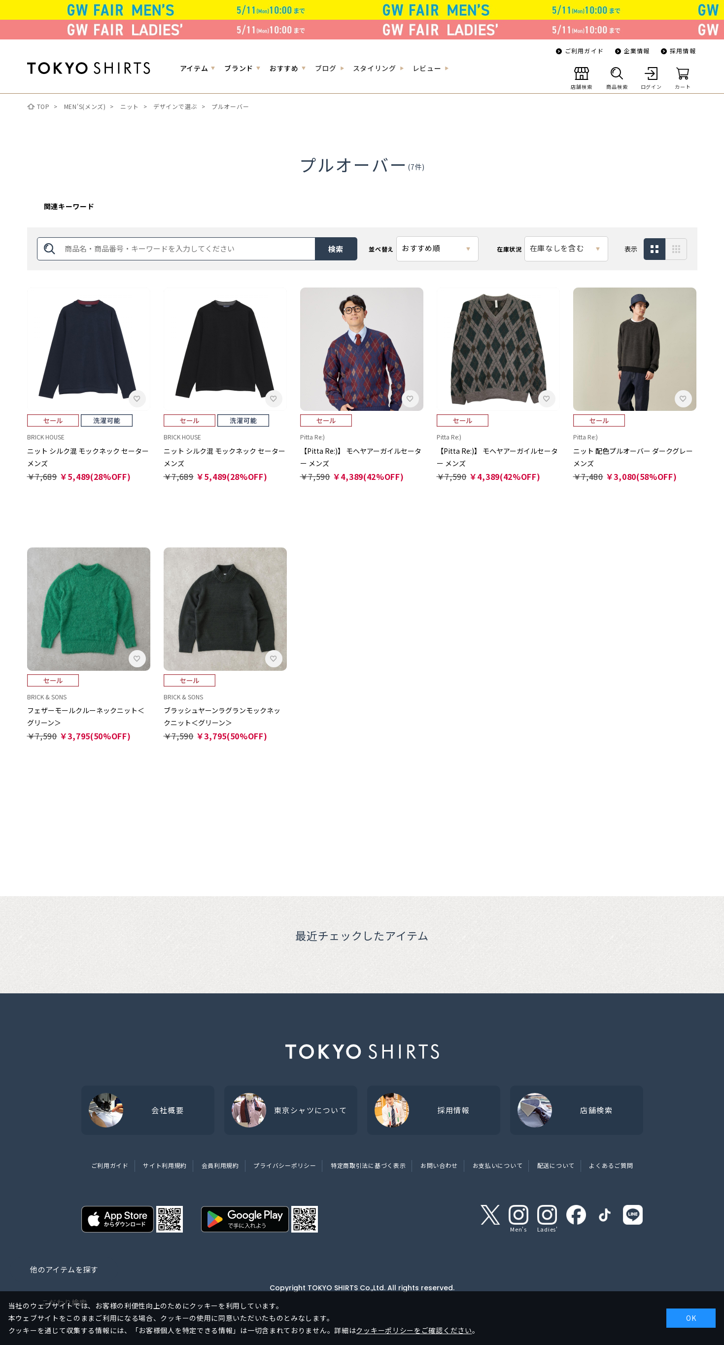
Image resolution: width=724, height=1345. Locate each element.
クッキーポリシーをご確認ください (414, 1330)
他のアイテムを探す (64, 1269)
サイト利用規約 (165, 1165)
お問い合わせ (439, 1165)
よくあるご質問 (611, 1165)
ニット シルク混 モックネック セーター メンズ (88, 457)
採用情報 (683, 50)
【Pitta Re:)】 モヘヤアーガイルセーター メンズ (360, 457)
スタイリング (374, 68)
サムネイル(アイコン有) (677, 249)
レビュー (427, 68)
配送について (556, 1165)
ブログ (326, 68)
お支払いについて (498, 1165)
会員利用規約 (220, 1165)
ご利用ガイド (584, 50)
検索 (336, 249)
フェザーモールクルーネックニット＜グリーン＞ (85, 716)
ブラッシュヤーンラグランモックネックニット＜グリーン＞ (222, 716)
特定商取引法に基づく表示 (368, 1165)
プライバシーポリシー (284, 1165)
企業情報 (637, 50)
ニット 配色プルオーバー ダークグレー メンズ (633, 457)
